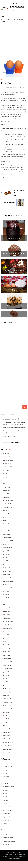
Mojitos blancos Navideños (11, 436)
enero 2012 (6, 655)
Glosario (3, 80)
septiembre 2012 (8, 628)
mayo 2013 (6, 601)
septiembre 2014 (8, 547)
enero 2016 (6, 494)
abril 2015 (6, 524)
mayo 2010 (6, 722)
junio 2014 (6, 558)
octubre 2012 (7, 625)
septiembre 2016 (8, 467)
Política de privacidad (14, 858)
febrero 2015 (7, 531)
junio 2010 (6, 719)
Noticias (5, 793)
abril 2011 (6, 685)
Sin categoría (7, 820)
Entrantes (6, 780)
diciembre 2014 (7, 537)
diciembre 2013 (7, 578)
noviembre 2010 (8, 702)
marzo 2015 (6, 527)
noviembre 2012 (8, 621)
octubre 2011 (7, 665)
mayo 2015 (6, 521)
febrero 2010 (7, 732)
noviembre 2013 (8, 581)
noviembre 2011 (8, 662)
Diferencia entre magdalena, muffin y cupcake (14, 254)
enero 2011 (6, 695)
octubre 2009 (7, 746)
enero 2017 (6, 453)
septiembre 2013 (8, 588)
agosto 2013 (6, 591)
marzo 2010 (6, 729)
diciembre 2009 (7, 739)
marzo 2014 (6, 568)
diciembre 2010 (7, 699)
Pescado (5, 800)
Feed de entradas (8, 838)
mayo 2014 (6, 561)
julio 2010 (6, 715)
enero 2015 (6, 534)
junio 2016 (6, 477)
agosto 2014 (6, 551)
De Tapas (5, 773)
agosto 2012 (6, 631)
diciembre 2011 (7, 658)
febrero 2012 (7, 652)
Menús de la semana (9, 787)
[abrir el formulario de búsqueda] (16, 3)
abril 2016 (6, 484)
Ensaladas (6, 777)
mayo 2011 (6, 682)
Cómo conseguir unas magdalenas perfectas (14, 271)
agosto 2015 (6, 511)
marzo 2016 (6, 487)
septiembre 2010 (8, 709)
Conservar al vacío (14, 238)
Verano (5, 823)
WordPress (22, 856)
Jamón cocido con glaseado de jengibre (14, 427)
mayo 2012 (6, 642)
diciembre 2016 (7, 457)
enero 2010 (6, 736)
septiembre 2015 (8, 507)
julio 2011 (6, 675)
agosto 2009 (6, 752)
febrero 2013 (7, 611)
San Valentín (6, 813)
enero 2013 (6, 615)
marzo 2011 (6, 689)
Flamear (14, 314)
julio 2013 (6, 594)
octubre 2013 (7, 584)
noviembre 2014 (8, 541)
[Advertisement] (14, 37)
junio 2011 (6, 678)
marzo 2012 (6, 648)
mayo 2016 (6, 480)
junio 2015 (6, 517)
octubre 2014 (7, 544)
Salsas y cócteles (8, 810)
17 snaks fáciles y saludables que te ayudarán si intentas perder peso (14, 423)
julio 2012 (6, 635)
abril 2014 (6, 564)
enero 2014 (6, 574)
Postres (5, 803)
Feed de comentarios (9, 841)
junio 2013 (6, 598)
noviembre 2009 (8, 742)
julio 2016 (6, 474)
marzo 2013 (6, 608)
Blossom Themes (7, 856)
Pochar (10, 178)
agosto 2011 (6, 672)
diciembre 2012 (7, 618)
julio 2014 (6, 554)
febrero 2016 (7, 490)
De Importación (7, 770)
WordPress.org (7, 844)
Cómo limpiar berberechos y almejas (14, 306)
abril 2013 (6, 605)
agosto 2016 (6, 470)
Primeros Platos (7, 807)
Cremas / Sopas (7, 766)
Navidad (5, 790)
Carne (4, 763)
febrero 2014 (7, 571)
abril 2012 (6, 645)
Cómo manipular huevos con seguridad (14, 289)
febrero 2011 (7, 692)
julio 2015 (6, 514)
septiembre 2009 (8, 749)
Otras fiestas (6, 797)
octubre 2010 (7, 705)
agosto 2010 (6, 712)
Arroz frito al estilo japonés (11, 419)
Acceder (5, 834)
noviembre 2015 (8, 500)
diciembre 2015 (7, 497)
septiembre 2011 (8, 668)
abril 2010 (6, 726)
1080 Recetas (17, 6)
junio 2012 (6, 638)
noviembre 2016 (8, 460)
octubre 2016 (7, 463)
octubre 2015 (7, 504)
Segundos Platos (8, 817)
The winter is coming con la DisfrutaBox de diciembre (11, 432)
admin (2, 88)
